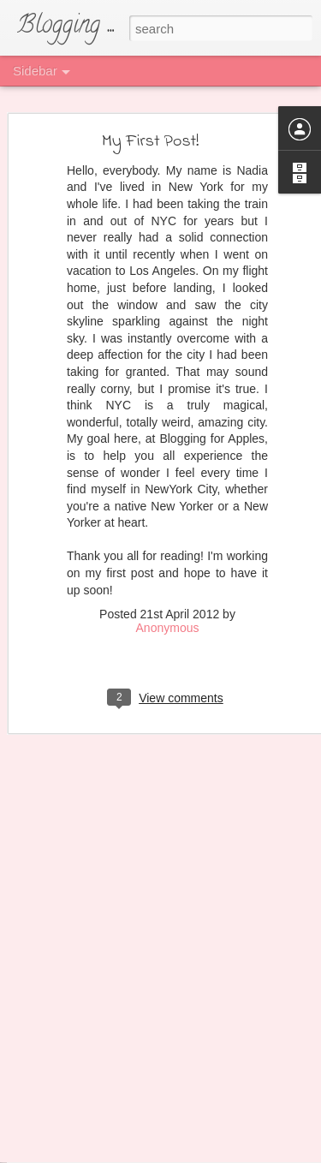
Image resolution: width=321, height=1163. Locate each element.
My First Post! (150, 119)
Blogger (266, 1143)
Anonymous (167, 606)
